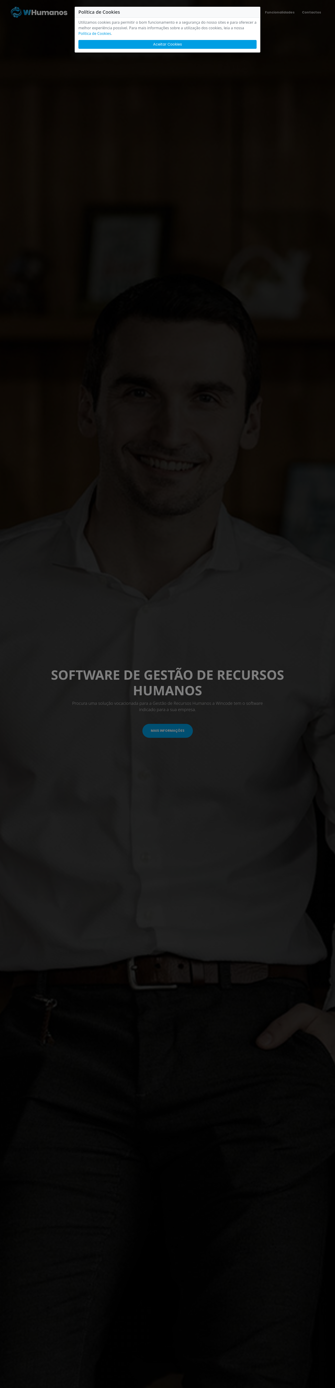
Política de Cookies (94, 33)
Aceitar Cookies (167, 44)
